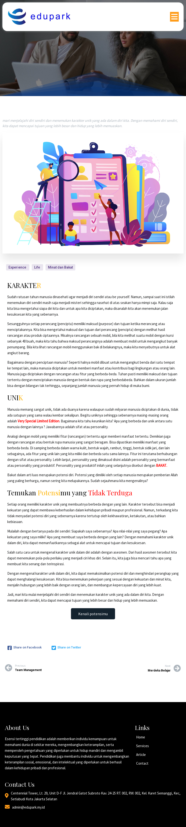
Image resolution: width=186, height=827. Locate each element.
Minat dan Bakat (60, 267)
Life (37, 267)
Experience (17, 267)
